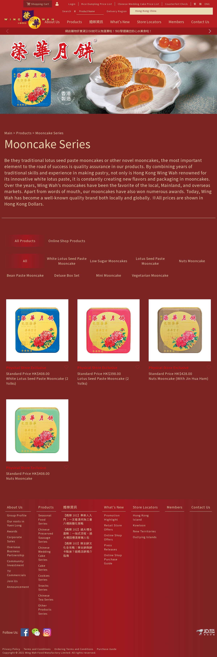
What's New (120, 21)
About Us (14, 507)
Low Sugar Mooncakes (108, 260)
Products (74, 21)
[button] (209, 31)
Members (176, 21)
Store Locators (149, 21)
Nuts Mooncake (192, 260)
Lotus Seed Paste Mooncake (150, 261)
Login (72, 4)
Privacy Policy (11, 649)
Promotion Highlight (112, 517)
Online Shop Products (66, 240)
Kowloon (139, 525)
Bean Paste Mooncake (25, 275)
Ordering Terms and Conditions (73, 649)
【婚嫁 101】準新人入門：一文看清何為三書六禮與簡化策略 (77, 519)
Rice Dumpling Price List (96, 4)
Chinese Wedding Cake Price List (138, 4)
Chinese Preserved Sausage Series (45, 535)
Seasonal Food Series (44, 519)
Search (66, 11)
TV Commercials (16, 573)
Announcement (18, 587)
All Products (25, 240)
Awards (12, 531)
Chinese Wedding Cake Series (44, 554)
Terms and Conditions (37, 649)
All (25, 260)
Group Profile (17, 515)
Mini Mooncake (108, 275)
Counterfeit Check (176, 4)
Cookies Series (44, 578)
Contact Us (200, 21)
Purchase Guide (107, 649)
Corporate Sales (14, 539)
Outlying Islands (145, 537)
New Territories (144, 531)
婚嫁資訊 (96, 21)
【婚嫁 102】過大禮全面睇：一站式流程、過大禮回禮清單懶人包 (77, 533)
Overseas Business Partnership (15, 551)
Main (8, 132)
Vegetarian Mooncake (150, 275)
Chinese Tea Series (45, 597)
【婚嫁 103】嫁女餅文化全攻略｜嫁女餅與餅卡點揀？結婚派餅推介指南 (77, 549)
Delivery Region (117, 11)
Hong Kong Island (141, 517)
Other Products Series (44, 609)
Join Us (12, 581)
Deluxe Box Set (67, 275)
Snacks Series (43, 587)
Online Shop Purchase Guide (113, 559)
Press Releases (110, 547)
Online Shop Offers (113, 537)
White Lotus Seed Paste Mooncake (67, 261)
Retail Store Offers (113, 527)
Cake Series (42, 568)
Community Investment (15, 563)
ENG (207, 4)
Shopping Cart (37, 4)
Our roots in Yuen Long (15, 523)
